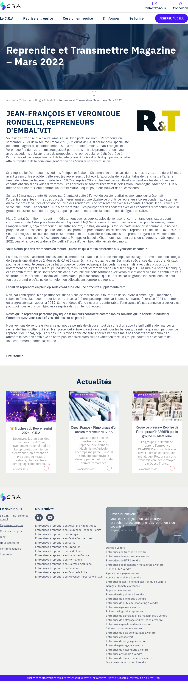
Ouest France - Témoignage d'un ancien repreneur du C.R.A (94, 429)
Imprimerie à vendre (118, 590)
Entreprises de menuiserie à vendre (128, 556)
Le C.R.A (6, 18)
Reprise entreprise (38, 18)
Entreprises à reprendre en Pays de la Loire (61, 572)
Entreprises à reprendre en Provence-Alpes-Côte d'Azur (69, 576)
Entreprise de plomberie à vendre (126, 598)
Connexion (6, 554)
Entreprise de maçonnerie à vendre (127, 649)
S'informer (111, 18)
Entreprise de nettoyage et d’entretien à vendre (134, 619)
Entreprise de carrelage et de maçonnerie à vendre (136, 615)
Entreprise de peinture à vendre (125, 594)
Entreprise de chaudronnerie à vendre (129, 658)
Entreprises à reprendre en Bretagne (57, 534)
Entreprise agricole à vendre (123, 607)
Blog (2, 537)
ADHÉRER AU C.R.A (171, 18)
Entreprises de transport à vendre (126, 551)
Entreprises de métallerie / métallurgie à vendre (135, 564)
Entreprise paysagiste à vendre (124, 645)
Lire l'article (14, 356)
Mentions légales (10, 548)
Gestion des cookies (95, 678)
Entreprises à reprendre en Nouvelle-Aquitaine (63, 563)
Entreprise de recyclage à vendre (126, 641)
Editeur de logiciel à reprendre (124, 611)
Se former (137, 18)
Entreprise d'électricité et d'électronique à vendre (136, 581)
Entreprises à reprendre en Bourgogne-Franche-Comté (68, 529)
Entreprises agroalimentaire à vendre (128, 624)
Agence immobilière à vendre (124, 577)
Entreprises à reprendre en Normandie (59, 559)
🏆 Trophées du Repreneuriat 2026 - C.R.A (31, 430)
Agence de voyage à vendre (122, 573)
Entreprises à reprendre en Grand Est (58, 546)
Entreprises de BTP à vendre (123, 560)
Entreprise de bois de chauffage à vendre (131, 632)
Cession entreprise (78, 18)
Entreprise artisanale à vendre (124, 653)
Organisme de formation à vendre (126, 662)
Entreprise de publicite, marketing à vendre (132, 602)
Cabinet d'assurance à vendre (124, 628)
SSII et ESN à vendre (118, 568)
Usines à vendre (115, 547)
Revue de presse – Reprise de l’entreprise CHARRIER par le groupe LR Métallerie (157, 431)
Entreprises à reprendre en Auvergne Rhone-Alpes (66, 525)
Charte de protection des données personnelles (54, 678)
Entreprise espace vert (119, 636)
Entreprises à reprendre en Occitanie (58, 568)
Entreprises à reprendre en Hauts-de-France (62, 555)
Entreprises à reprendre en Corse (55, 542)
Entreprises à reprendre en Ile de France (60, 551)
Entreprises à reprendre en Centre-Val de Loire (63, 538)
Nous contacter (9, 542)
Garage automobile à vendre (123, 585)
